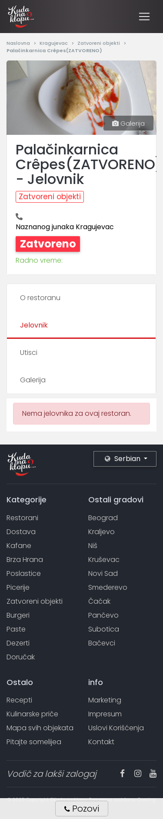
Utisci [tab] (28, 353)
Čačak (99, 601)
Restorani (22, 518)
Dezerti (18, 643)
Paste (16, 629)
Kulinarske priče (32, 714)
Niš (92, 546)
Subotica (103, 629)
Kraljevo (101, 532)
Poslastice (24, 573)
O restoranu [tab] (40, 298)
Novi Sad (103, 573)
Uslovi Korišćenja (116, 728)
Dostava (21, 532)
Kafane (19, 546)
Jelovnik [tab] (34, 325)
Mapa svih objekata (40, 728)
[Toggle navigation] (144, 16)
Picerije (18, 587)
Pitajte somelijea (34, 742)
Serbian (123, 459)
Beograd (103, 518)
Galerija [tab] (33, 380)
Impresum (105, 714)
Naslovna (19, 43)
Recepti (19, 700)
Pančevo (103, 615)
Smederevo (107, 587)
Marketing (104, 700)
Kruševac (104, 560)
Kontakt (101, 742)
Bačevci (101, 643)
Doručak (21, 657)
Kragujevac (54, 43)
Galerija (128, 123)
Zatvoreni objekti (99, 43)
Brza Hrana (25, 560)
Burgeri (18, 615)
